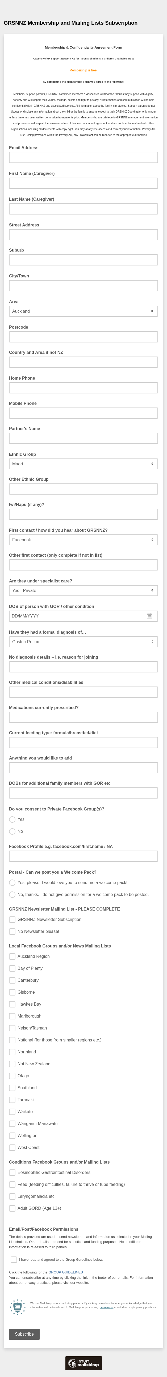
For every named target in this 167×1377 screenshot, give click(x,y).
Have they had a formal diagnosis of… (49, 632)
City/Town (20, 275)
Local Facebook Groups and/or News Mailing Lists (60, 946)
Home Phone (23, 378)
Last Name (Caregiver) (33, 199)
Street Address (25, 225)
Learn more (106, 1307)
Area (15, 301)
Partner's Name (24, 428)
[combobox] (83, 616)
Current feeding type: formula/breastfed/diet (53, 733)
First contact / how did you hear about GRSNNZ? (60, 530)
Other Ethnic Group (28, 479)
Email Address (25, 147)
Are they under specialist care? (42, 581)
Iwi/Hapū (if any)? (26, 504)
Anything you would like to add (40, 758)
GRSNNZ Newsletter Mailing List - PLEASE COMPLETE (64, 909)
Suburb (16, 250)
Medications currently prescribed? (43, 707)
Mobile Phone (23, 403)
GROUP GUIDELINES (65, 1272)
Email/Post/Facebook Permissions (45, 1229)
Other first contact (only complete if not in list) (55, 555)
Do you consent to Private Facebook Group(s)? (58, 809)
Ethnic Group (24, 454)
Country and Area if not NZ (36, 352)
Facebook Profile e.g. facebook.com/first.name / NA (62, 846)
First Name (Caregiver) (33, 173)
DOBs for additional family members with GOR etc (59, 783)
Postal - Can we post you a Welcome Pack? (54, 872)
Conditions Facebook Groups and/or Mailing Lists (59, 1162)
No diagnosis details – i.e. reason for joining (53, 657)
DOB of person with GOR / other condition (53, 606)
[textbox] (83, 616)
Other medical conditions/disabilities (46, 682)
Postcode (20, 327)
